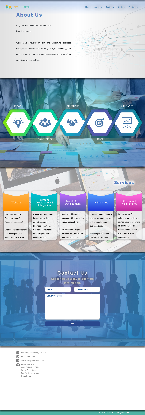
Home (88, 7)
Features (110, 7)
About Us (98, 7)
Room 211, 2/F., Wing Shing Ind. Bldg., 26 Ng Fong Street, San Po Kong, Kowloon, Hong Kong (31, 370)
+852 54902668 (28, 356)
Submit (72, 324)
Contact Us (133, 7)
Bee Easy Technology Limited (33, 352)
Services (121, 7)
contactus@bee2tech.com (32, 360)
